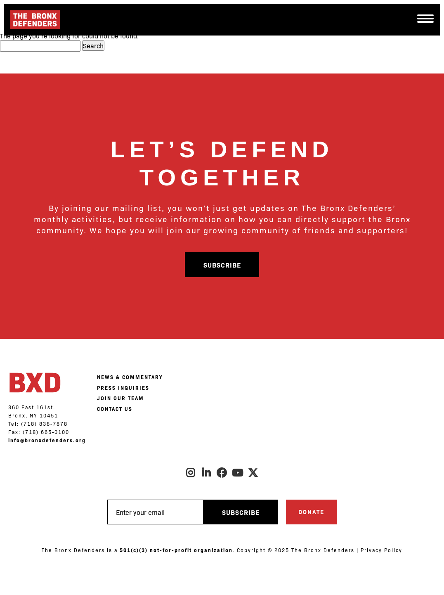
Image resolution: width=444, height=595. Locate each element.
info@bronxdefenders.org (47, 440)
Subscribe (222, 264)
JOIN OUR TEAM (120, 398)
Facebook (222, 473)
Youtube (237, 473)
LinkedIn (206, 473)
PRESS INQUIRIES (123, 387)
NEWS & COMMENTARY (130, 377)
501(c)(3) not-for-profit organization (176, 550)
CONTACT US (114, 408)
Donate (311, 511)
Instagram (190, 473)
